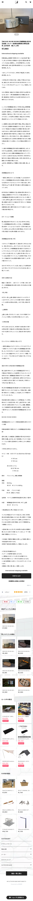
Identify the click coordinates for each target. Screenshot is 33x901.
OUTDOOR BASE (6, 865)
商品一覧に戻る (16, 873)
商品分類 (4, 849)
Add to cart (16, 576)
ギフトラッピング (5, 860)
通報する (29, 585)
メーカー (3, 854)
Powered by (16, 884)
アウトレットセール (6, 844)
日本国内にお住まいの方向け (16, 581)
